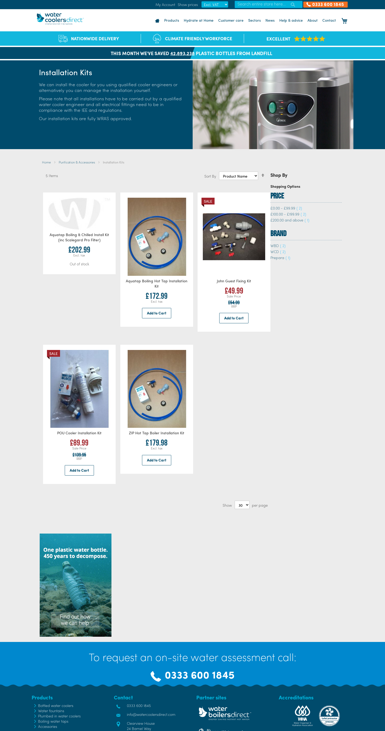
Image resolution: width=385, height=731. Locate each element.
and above (289, 220)
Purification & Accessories (77, 162)
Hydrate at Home (199, 20)
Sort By (210, 175)
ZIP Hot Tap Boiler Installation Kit (156, 432)
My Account (165, 4)
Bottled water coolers (55, 705)
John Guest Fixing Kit (234, 280)
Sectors (254, 20)
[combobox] (269, 4)
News (270, 20)
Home (47, 162)
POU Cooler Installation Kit (79, 432)
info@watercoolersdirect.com (151, 714)
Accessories (47, 726)
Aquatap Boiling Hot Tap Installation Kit (156, 283)
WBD (278, 245)
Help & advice (291, 20)
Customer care (231, 20)
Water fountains (51, 710)
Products (171, 20)
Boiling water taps (53, 721)
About (312, 20)
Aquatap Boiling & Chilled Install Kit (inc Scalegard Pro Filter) (79, 237)
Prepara (280, 257)
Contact (329, 20)
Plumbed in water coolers (59, 715)
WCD (278, 251)
